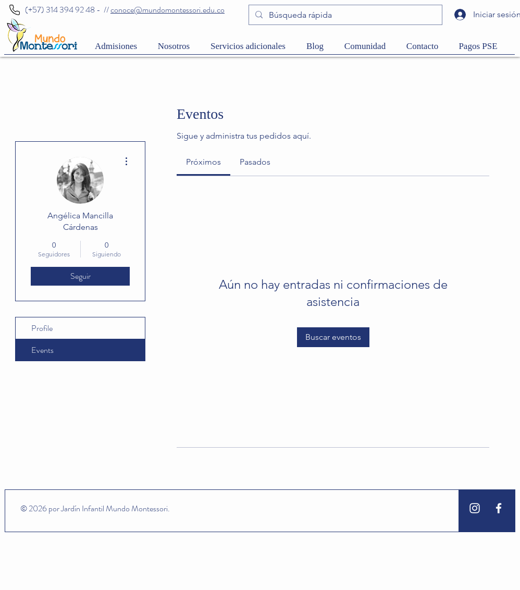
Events (42, 350)
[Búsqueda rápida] (344, 15)
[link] (203, 162)
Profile (42, 328)
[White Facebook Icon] (498, 508)
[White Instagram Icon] (474, 508)
